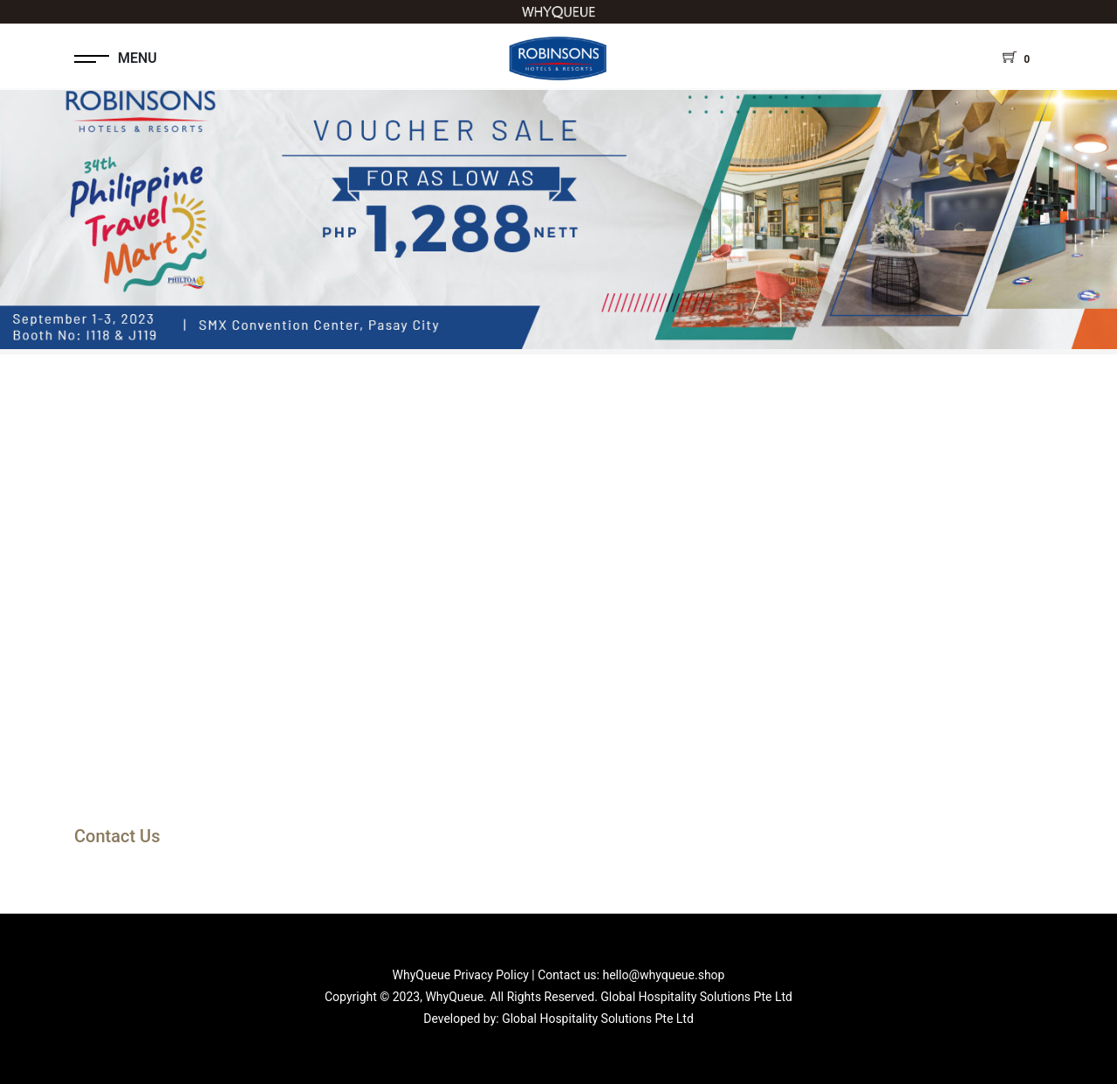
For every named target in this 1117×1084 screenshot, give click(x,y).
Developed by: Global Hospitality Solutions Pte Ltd (558, 1019)
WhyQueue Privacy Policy (461, 975)
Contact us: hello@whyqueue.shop (631, 975)
